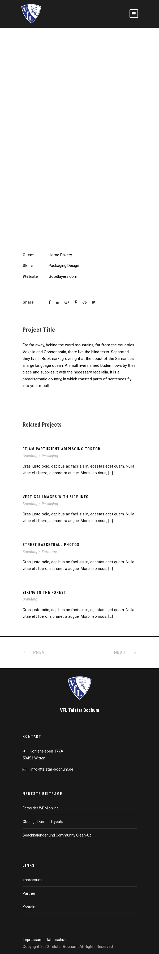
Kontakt (29, 907)
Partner (29, 893)
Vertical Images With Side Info (56, 497)
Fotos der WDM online (41, 808)
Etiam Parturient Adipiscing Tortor (62, 449)
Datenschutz (57, 939)
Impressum (32, 880)
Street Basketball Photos (51, 545)
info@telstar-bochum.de (52, 769)
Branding (30, 456)
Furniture (49, 551)
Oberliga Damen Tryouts (43, 821)
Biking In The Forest (44, 592)
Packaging (50, 456)
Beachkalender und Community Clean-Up (57, 835)
